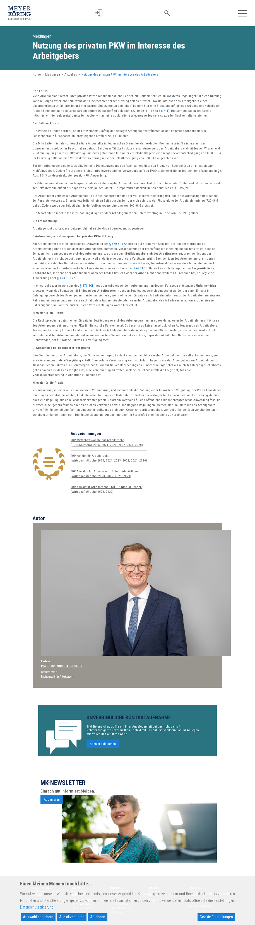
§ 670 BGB (116, 244)
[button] (100, 12)
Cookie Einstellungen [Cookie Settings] (216, 917)
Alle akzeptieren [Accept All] (72, 917)
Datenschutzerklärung (37, 907)
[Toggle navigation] (242, 13)
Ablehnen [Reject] (97, 917)
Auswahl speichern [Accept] (38, 917)
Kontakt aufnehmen (103, 749)
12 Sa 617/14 (159, 111)
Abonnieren (52, 805)
